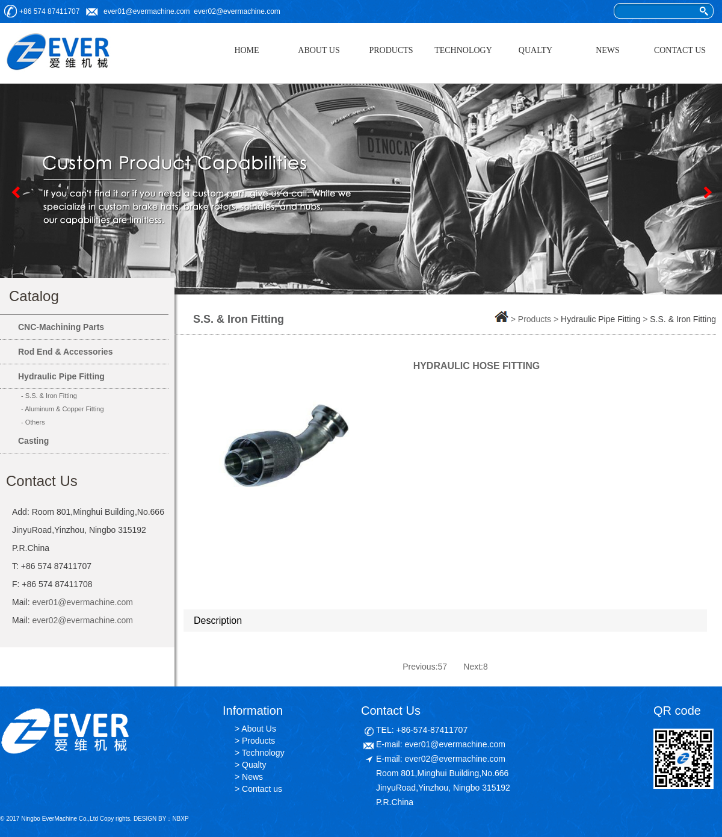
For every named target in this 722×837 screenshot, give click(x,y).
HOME (246, 50)
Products (258, 740)
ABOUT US (318, 50)
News (252, 777)
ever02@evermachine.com (237, 11)
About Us (258, 728)
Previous (15, 192)
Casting (33, 441)
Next (707, 192)
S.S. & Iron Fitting (51, 395)
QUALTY (535, 50)
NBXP (180, 818)
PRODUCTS (391, 50)
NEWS (608, 50)
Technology (263, 753)
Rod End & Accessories (65, 351)
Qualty (254, 765)
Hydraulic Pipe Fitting (61, 376)
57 (443, 666)
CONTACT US (680, 50)
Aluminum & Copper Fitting (64, 408)
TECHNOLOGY (463, 50)
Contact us (262, 789)
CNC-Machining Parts (61, 327)
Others (35, 422)
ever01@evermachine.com (146, 11)
